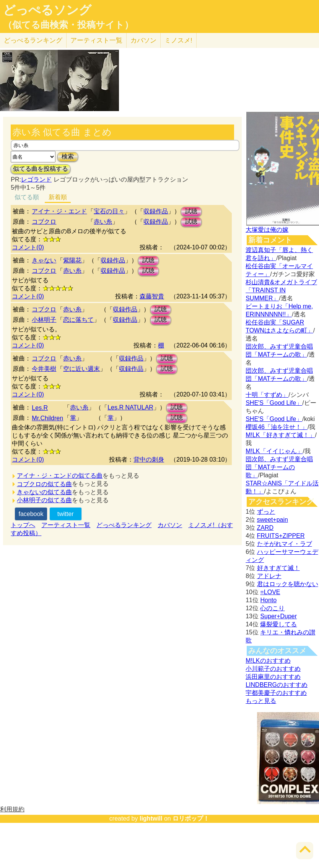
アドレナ (269, 576)
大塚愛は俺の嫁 (267, 229)
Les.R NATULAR (130, 407)
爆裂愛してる (278, 624)
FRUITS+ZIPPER (281, 535)
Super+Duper (278, 616)
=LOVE (270, 592)
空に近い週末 (81, 368)
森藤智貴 (152, 296)
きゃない (44, 260)
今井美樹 (44, 368)
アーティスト (96, 40)
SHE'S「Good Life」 (274, 403)
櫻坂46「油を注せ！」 (277, 427)
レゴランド (36, 179)
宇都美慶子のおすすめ (276, 693)
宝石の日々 (109, 211)
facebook (30, 514)
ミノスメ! (178, 40)
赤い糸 (103, 221)
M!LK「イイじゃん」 (274, 451)
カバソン (143, 40)
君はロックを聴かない (287, 584)
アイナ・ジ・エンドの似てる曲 (60, 475)
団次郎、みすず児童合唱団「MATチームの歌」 (279, 467)
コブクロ (44, 221)
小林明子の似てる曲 (44, 500)
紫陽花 (72, 260)
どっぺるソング (47, 10)
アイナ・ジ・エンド (59, 211)
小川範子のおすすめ (273, 668)
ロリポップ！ (191, 818)
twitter (65, 514)
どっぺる (33, 40)
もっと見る (261, 701)
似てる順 (27, 197)
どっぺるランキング (123, 525)
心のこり (272, 608)
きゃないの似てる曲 (44, 492)
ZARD (265, 527)
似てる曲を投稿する (40, 168)
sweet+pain (272, 519)
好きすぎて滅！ (278, 568)
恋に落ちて (78, 319)
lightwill (151, 818)
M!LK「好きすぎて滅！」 (280, 435)
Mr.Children (47, 418)
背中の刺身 (148, 459)
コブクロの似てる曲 (44, 484)
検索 (68, 156)
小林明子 (44, 319)
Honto (268, 600)
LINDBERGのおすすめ (277, 685)
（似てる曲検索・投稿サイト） (68, 25)
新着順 (58, 197)
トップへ (23, 525)
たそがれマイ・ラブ (284, 544)
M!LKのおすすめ (268, 660)
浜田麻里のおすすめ (273, 676)
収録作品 (155, 211)
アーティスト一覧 (65, 525)
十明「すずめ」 (267, 395)
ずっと (266, 511)
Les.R (40, 408)
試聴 (191, 211)
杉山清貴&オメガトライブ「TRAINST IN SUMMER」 (281, 290)
